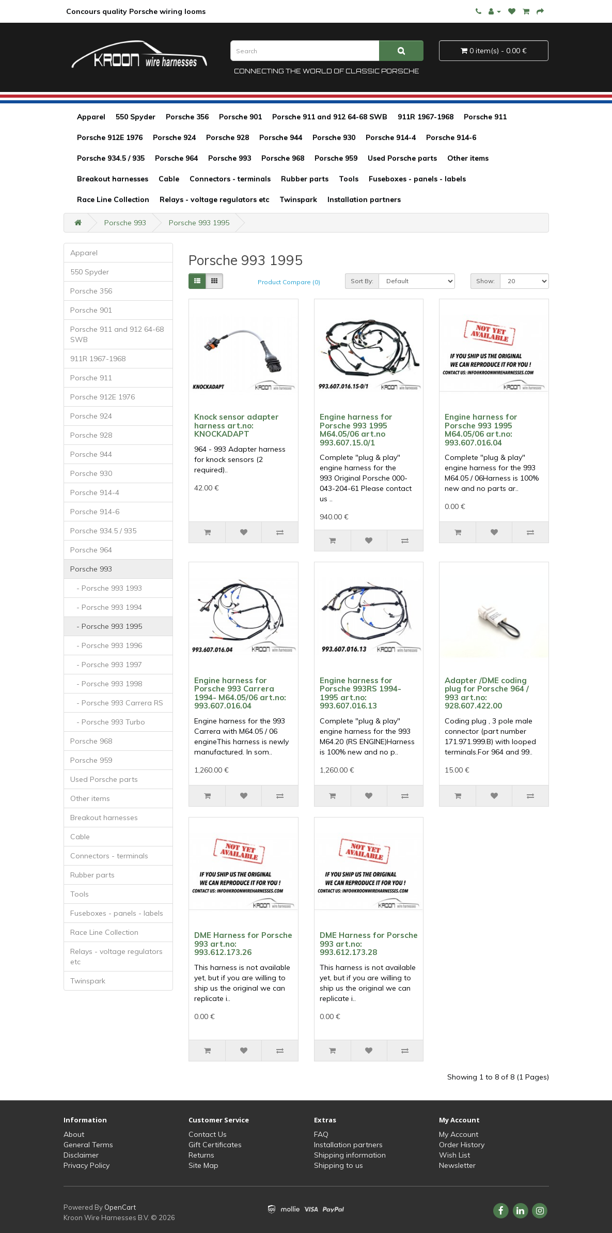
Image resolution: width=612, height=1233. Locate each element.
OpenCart (120, 1207)
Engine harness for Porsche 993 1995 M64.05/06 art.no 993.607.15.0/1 (356, 430)
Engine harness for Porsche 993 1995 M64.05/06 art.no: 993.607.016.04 (481, 430)
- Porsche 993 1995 (106, 626)
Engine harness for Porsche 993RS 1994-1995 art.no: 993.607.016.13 (360, 693)
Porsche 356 (187, 116)
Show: (485, 281)
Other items (468, 158)
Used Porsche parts (402, 158)
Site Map (203, 1165)
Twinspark (298, 199)
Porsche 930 (333, 137)
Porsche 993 (229, 158)
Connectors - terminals (230, 178)
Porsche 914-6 (451, 137)
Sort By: (362, 281)
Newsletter (457, 1165)
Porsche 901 (240, 116)
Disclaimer (81, 1155)
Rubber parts (304, 178)
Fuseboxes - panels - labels (417, 178)
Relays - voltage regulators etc (214, 199)
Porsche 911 (485, 116)
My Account (458, 1134)
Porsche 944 (280, 137)
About (74, 1134)
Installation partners (364, 199)
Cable (169, 178)
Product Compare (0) (289, 282)
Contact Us (208, 1134)
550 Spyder (135, 116)
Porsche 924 (174, 137)
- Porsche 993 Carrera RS (116, 702)
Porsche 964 (176, 158)
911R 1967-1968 (425, 116)
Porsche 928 (227, 137)
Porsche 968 (282, 158)
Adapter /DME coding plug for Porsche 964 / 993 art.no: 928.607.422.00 (487, 693)
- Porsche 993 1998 (106, 683)
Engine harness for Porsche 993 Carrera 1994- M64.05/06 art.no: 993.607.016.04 (240, 693)
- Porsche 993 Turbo (107, 722)
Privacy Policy (86, 1165)
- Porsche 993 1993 (106, 588)
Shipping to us (338, 1165)
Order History (461, 1144)
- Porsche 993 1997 (106, 664)
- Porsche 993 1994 (106, 607)
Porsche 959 (336, 158)
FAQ (321, 1134)
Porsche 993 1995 (199, 222)
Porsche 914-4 (391, 137)
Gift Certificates (215, 1144)
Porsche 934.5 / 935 (111, 158)
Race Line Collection (113, 199)
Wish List (454, 1155)
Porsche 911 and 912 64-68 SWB (329, 116)
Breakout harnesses (112, 178)
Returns (201, 1155)
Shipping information (350, 1155)
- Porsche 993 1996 (106, 645)
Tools (348, 178)
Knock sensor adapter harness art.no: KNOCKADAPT (236, 425)
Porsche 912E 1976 (110, 137)
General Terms (88, 1144)
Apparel (91, 116)
